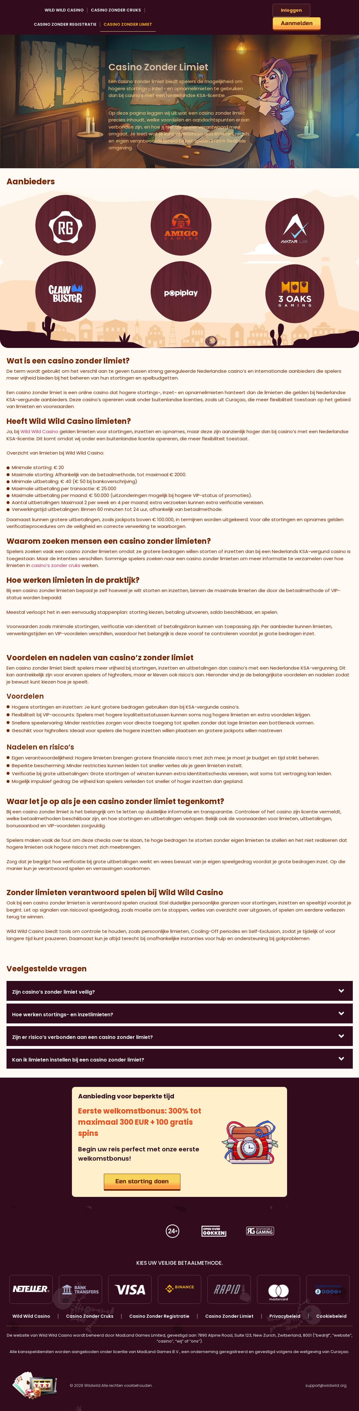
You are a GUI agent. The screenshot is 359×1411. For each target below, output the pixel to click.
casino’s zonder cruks (55, 565)
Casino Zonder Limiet (128, 24)
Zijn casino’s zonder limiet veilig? (53, 992)
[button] (180, 991)
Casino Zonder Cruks (116, 10)
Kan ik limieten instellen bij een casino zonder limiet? (78, 1059)
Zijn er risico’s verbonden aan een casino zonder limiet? (82, 1037)
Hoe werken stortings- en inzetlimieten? (62, 1014)
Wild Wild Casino (64, 10)
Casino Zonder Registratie (65, 24)
